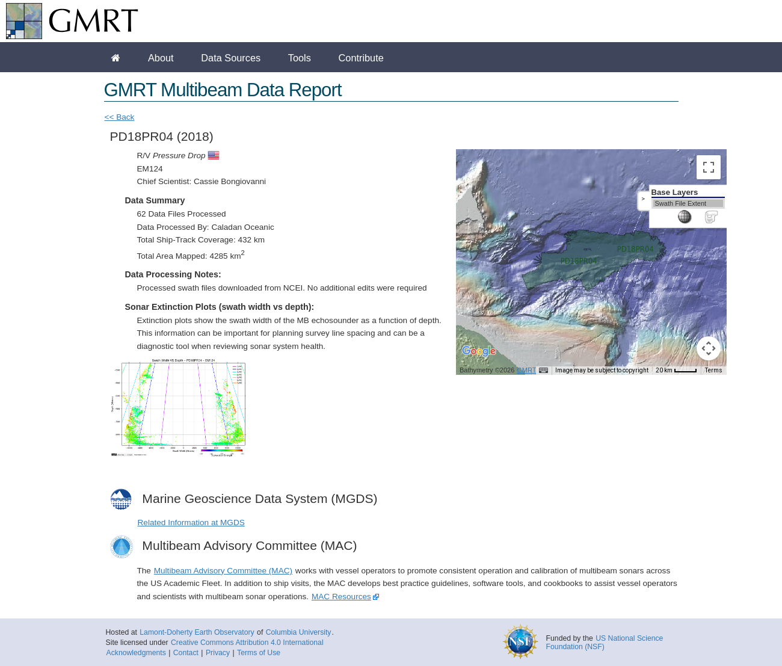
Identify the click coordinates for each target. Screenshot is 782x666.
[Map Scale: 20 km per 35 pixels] (676, 370)
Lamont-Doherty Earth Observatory (197, 632)
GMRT (526, 370)
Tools (299, 57)
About (161, 57)
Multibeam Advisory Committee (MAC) (223, 570)
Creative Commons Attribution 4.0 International (247, 642)
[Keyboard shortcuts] (543, 370)
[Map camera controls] (709, 348)
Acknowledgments (136, 653)
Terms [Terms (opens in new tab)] (713, 370)
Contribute (361, 57)
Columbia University (298, 632)
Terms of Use (258, 653)
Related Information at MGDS (191, 522)
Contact (186, 653)
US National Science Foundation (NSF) (604, 642)
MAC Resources (341, 596)
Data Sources (230, 57)
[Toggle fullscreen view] (709, 167)
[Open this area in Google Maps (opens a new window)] (479, 359)
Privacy (218, 653)
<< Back (120, 117)
